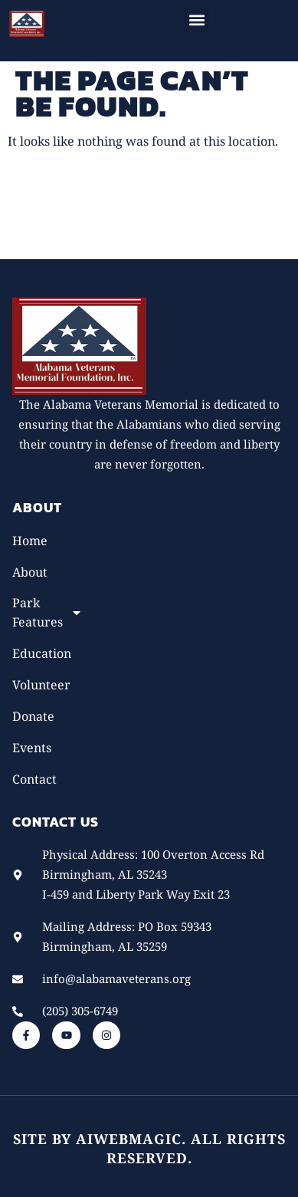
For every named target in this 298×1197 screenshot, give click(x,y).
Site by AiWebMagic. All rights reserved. (149, 1148)
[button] (196, 19)
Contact (34, 779)
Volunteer (41, 684)
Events (31, 747)
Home (29, 540)
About (29, 572)
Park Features (44, 612)
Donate (33, 716)
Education (41, 653)
